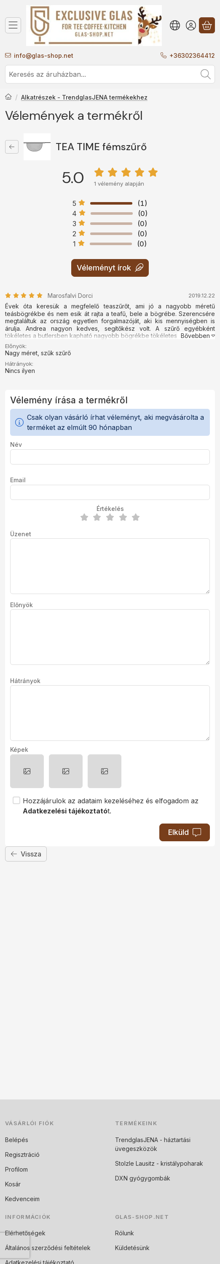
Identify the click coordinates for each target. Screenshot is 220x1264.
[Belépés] (191, 25)
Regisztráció (22, 1154)
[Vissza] (12, 147)
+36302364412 (192, 55)
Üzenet (20, 533)
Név (16, 444)
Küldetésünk (132, 1247)
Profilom (16, 1169)
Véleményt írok (110, 267)
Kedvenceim (22, 1198)
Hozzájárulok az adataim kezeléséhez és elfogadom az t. (111, 806)
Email (18, 479)
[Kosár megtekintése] (207, 25)
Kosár (13, 1184)
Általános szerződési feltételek (48, 1247)
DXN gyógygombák (142, 1178)
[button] (27, 771)
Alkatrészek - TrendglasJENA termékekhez (84, 97)
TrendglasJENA (136, 1139)
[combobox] (110, 74)
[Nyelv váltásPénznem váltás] (175, 25)
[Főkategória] (8, 97)
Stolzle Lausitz (135, 1163)
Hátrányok (25, 680)
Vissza (26, 854)
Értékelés (110, 508)
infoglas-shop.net (43, 55)
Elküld (184, 832)
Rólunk (124, 1233)
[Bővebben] (196, 336)
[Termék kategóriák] (13, 25)
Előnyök (21, 604)
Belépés (16, 1139)
